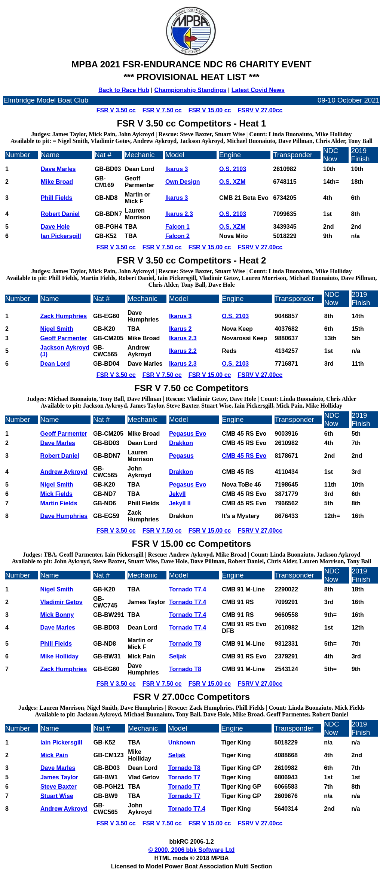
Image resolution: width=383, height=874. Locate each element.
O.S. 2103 (232, 169)
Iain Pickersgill (61, 742)
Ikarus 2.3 (179, 214)
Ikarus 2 (180, 329)
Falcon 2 (177, 236)
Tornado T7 (184, 777)
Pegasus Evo (187, 433)
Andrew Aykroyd (64, 472)
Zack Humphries (63, 316)
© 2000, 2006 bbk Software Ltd (191, 850)
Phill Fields (56, 198)
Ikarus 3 (176, 169)
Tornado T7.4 (187, 589)
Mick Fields (56, 494)
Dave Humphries (64, 516)
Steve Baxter (58, 786)
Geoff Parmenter (63, 338)
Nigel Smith (56, 329)
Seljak (177, 656)
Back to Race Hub (123, 90)
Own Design (182, 182)
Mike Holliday (59, 656)
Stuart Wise (56, 796)
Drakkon (181, 443)
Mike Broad (57, 182)
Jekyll (177, 494)
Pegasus (181, 456)
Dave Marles (58, 169)
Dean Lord (55, 363)
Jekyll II (180, 503)
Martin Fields (58, 503)
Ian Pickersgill (61, 236)
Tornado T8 (185, 643)
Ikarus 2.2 (183, 351)
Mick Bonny (57, 615)
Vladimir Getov (61, 602)
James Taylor (59, 777)
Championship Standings (190, 90)
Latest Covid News (258, 90)
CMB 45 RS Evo (244, 456)
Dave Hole (55, 226)
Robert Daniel (60, 214)
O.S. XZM (232, 182)
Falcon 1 (177, 226)
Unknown (181, 742)
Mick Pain (54, 755)
